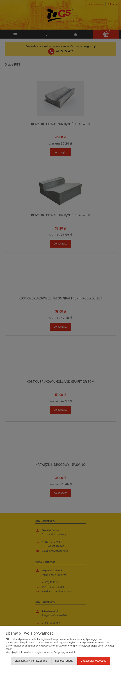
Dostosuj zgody (64, 660)
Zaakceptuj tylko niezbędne (31, 660)
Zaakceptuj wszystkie (93, 660)
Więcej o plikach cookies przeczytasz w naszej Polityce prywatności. (40, 652)
